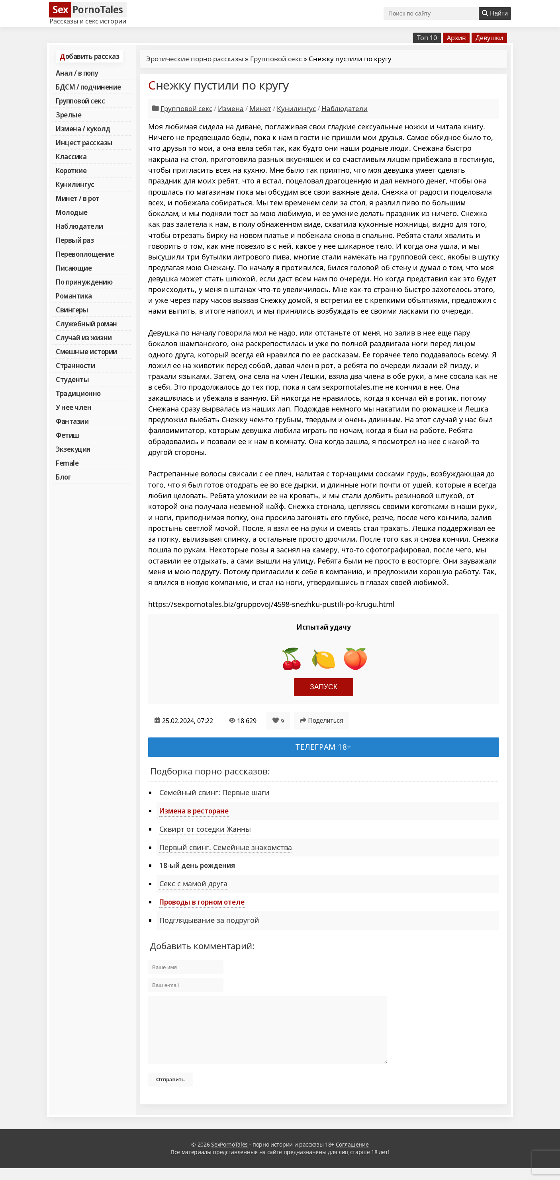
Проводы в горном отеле (202, 902)
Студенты (72, 379)
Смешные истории (86, 351)
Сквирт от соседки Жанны (205, 829)
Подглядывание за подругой (209, 920)
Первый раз (75, 240)
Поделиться (321, 720)
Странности (75, 365)
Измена (231, 108)
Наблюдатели (79, 226)
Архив (456, 37)
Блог (63, 477)
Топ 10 (427, 37)
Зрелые (68, 114)
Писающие (74, 268)
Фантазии (72, 421)
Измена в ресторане (194, 810)
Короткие (71, 170)
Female (67, 463)
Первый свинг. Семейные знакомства (225, 847)
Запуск (323, 687)
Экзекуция (73, 449)
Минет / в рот (78, 198)
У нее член (73, 407)
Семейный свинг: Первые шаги (214, 792)
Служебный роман (86, 323)
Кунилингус (75, 184)
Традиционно (78, 393)
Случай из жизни (84, 337)
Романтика (74, 295)
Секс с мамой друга (193, 883)
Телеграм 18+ (324, 746)
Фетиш (67, 435)
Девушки (489, 37)
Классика (71, 156)
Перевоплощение (85, 254)
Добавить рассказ (89, 56)
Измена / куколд (83, 128)
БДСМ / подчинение (88, 87)
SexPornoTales (229, 1156)
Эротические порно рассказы (194, 58)
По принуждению (84, 282)
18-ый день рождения (197, 865)
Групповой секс (80, 100)
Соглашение (352, 1156)
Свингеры (72, 309)
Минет (260, 108)
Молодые (72, 212)
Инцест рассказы (84, 142)
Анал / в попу (77, 73)
